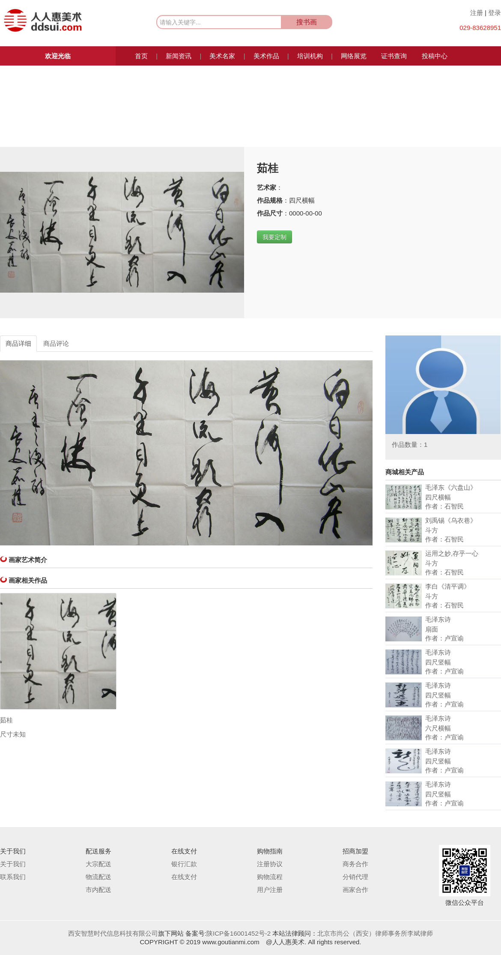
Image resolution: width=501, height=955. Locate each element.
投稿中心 (434, 56)
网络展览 (354, 56)
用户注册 (270, 889)
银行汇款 (184, 864)
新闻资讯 (178, 56)
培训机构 (310, 56)
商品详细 (18, 343)
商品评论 (56, 343)
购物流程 (270, 876)
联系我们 (13, 876)
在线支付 (184, 876)
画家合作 (355, 889)
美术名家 (222, 56)
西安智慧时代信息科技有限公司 (113, 933)
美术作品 (266, 56)
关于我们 (13, 864)
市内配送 (98, 889)
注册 (476, 12)
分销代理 (355, 876)
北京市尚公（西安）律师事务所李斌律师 (375, 933)
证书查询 (394, 56)
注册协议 (270, 864)
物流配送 (98, 876)
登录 (494, 12)
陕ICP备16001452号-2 (238, 933)
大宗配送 (98, 864)
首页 (141, 56)
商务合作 (355, 864)
